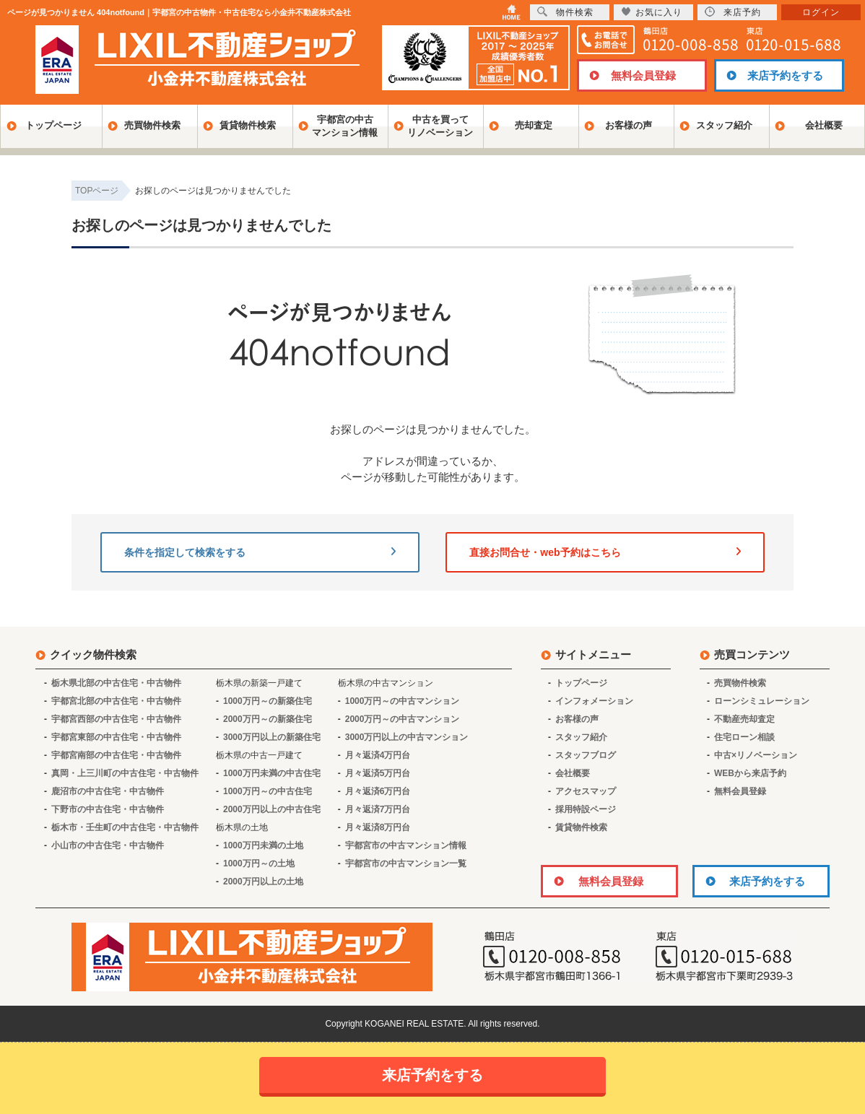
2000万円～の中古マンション (402, 719)
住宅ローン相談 (744, 737)
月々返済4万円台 (378, 755)
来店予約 (733, 11)
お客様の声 (628, 125)
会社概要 (824, 125)
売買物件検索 (152, 125)
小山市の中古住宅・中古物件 (107, 845)
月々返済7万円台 (378, 809)
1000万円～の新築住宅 (267, 701)
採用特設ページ (585, 809)
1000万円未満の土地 (263, 845)
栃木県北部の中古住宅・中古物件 (116, 683)
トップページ (53, 125)
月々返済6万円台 (378, 791)
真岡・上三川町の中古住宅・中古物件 (125, 773)
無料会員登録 (643, 75)
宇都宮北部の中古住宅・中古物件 (116, 701)
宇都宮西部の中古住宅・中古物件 (116, 719)
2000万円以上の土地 (263, 881)
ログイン (821, 12)
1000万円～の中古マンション (402, 701)
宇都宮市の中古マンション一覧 (405, 863)
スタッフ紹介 (724, 125)
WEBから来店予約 (750, 773)
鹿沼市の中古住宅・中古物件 (107, 791)
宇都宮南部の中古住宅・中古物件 (116, 755)
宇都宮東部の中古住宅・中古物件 (116, 737)
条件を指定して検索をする (260, 552)
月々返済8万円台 (378, 827)
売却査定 (533, 125)
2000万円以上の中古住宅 (272, 809)
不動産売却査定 (744, 719)
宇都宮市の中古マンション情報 (405, 845)
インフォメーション (594, 701)
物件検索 (565, 11)
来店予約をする (785, 75)
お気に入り (651, 11)
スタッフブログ (585, 755)
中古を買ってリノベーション (440, 126)
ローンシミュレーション (761, 701)
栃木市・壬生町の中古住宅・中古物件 (125, 827)
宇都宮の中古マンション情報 (345, 126)
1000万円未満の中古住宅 (272, 773)
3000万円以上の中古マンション (407, 737)
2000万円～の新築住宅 (267, 719)
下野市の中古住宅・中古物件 (107, 809)
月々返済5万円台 (378, 773)
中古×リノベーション (755, 755)
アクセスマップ (585, 791)
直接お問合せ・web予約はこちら (605, 552)
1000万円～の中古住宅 (267, 791)
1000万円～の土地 (259, 863)
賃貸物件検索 (247, 125)
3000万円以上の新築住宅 (272, 737)
